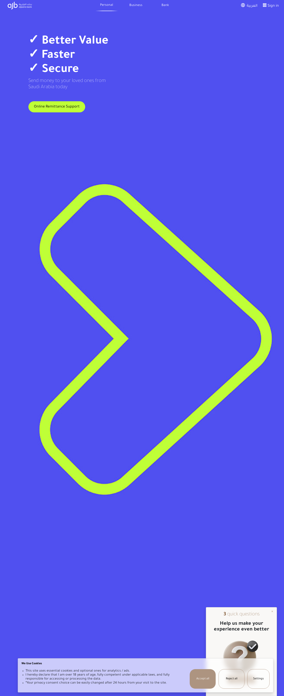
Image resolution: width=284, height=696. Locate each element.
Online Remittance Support (57, 107)
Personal (106, 5)
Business (135, 5)
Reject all (231, 678)
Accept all (202, 678)
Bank (165, 5)
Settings (258, 678)
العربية (248, 6)
